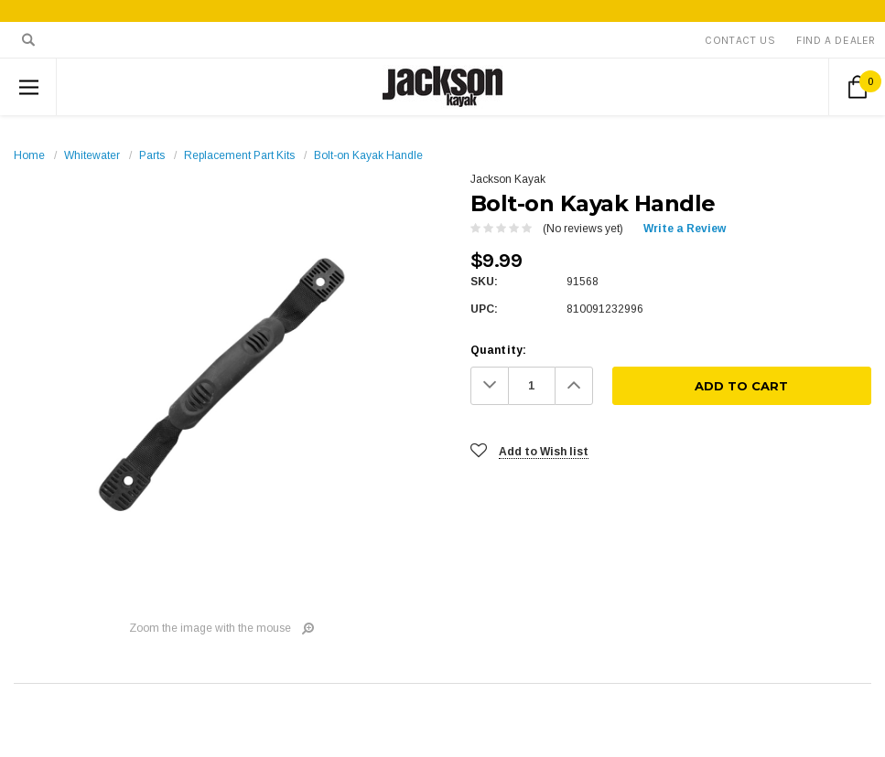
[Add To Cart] (742, 386)
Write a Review (684, 228)
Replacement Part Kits (239, 155)
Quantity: (498, 350)
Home (29, 155)
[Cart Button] (857, 87)
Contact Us (740, 40)
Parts (152, 155)
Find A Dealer (836, 40)
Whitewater (92, 155)
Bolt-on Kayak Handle (368, 155)
